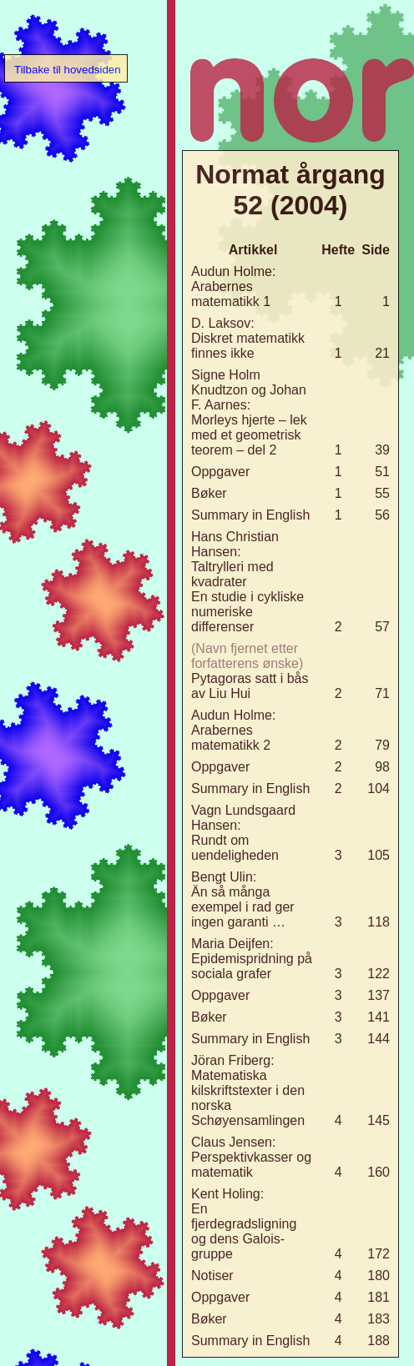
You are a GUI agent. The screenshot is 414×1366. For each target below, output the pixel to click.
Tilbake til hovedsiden (67, 69)
